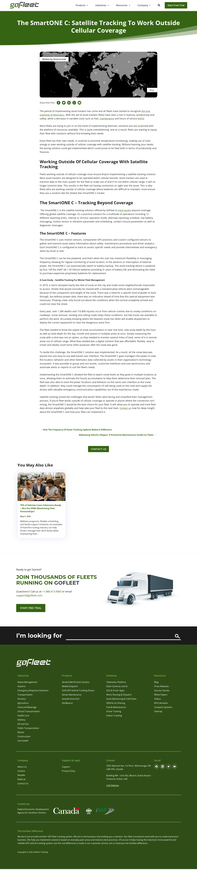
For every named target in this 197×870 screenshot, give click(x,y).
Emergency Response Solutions (33, 691)
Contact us (125, 408)
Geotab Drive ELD (70, 699)
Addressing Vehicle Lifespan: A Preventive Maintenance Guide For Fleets (116, 434)
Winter (21, 733)
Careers (21, 772)
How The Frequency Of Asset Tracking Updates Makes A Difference (77, 429)
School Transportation (29, 712)
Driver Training (113, 712)
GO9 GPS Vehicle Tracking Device (78, 691)
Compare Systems (163, 708)
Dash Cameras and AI (116, 687)
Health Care (23, 716)
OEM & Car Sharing (115, 703)
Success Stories (161, 691)
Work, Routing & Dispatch (119, 695)
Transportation (25, 695)
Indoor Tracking (114, 716)
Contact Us (98, 449)
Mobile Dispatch (70, 687)
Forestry (22, 699)
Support (66, 767)
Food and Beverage (27, 708)
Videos (157, 699)
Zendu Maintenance (72, 695)
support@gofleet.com (29, 596)
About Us (22, 767)
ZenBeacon (67, 703)
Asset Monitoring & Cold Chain (121, 699)
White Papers (160, 695)
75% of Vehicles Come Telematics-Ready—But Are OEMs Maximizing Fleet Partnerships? (40, 508)
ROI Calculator (161, 703)
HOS (140, 118)
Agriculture (23, 703)
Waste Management (27, 683)
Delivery (21, 720)
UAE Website (112, 786)
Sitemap (158, 712)
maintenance (107, 118)
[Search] (177, 637)
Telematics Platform (116, 683)
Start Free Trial (176, 5)
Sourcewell (23, 741)
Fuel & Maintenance (116, 708)
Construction (24, 737)
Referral (21, 780)
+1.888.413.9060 (51, 592)
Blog (152, 90)
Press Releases (161, 687)
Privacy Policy (68, 772)
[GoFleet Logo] (26, 5)
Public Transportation (28, 729)
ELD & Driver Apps (115, 691)
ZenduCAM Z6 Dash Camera (75, 683)
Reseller (21, 776)
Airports (22, 687)
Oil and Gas (23, 724)
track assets (124, 210)
